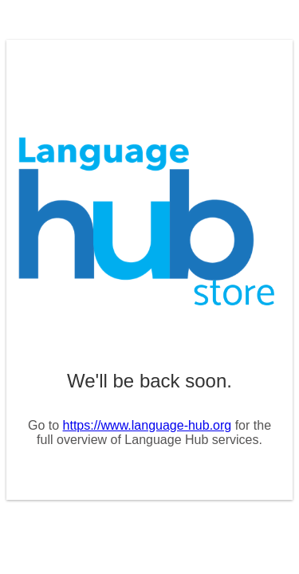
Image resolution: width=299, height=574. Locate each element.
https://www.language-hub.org (147, 425)
